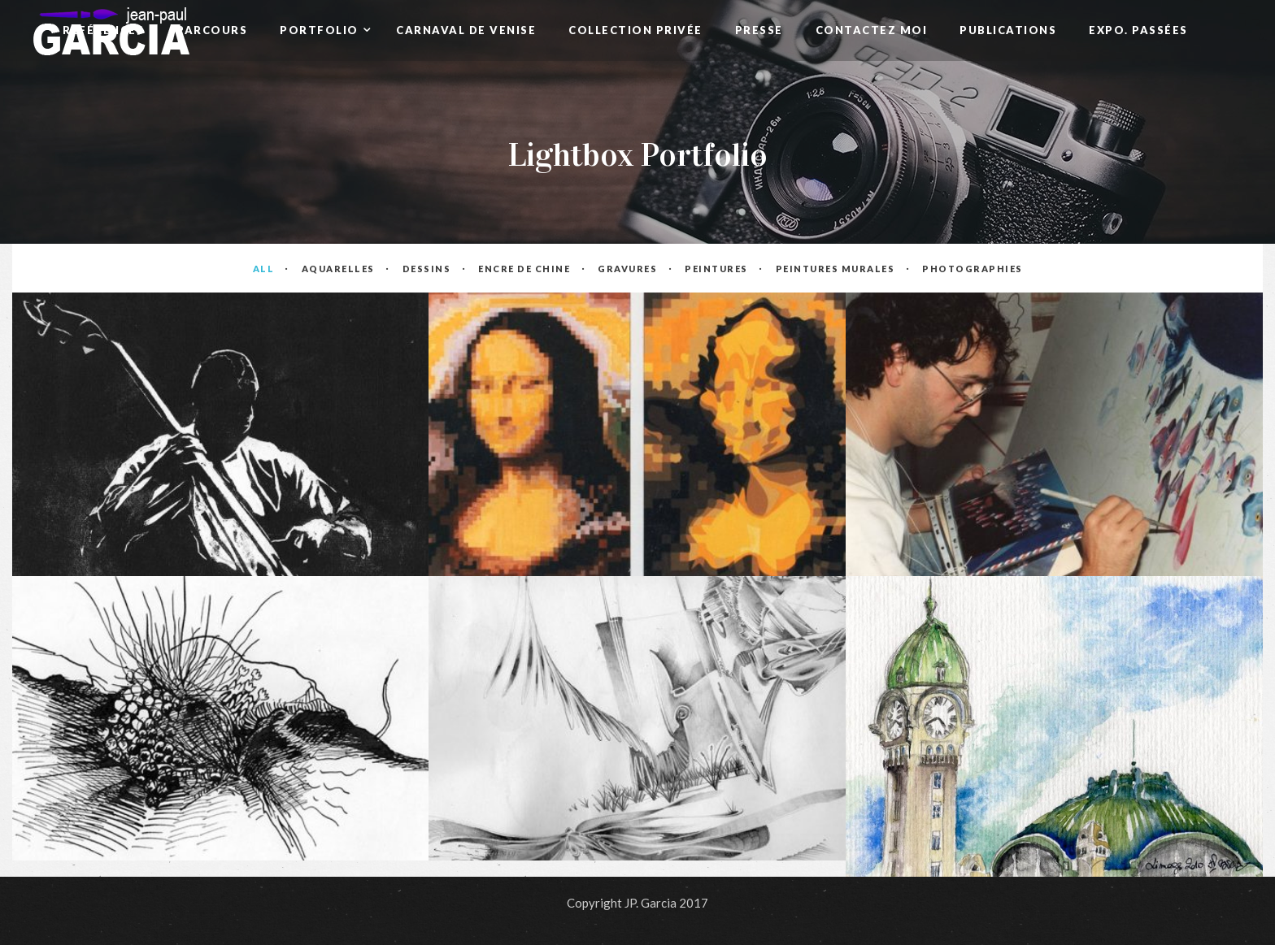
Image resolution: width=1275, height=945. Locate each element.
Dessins (426, 268)
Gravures (627, 268)
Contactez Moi (872, 30)
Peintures (716, 268)
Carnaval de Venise (466, 30)
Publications (1008, 30)
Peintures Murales (835, 268)
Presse (759, 30)
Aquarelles (337, 268)
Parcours (211, 30)
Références (103, 30)
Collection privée (635, 30)
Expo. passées (1138, 30)
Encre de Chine (524, 268)
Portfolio (321, 30)
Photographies (971, 268)
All (264, 268)
